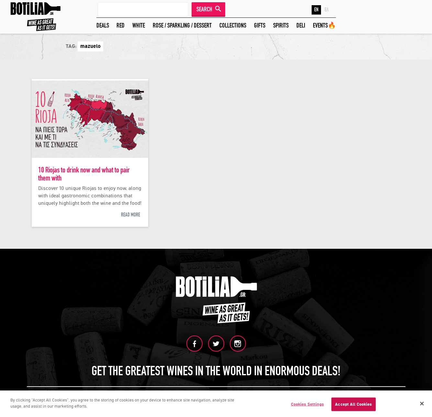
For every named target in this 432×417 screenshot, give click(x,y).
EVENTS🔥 (324, 25)
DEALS (102, 25)
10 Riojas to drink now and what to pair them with (84, 174)
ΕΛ (327, 10)
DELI (300, 25)
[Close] (422, 404)
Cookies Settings (307, 404)
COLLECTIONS (232, 25)
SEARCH (204, 9)
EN (316, 10)
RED (120, 25)
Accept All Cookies (353, 404)
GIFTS (259, 25)
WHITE (138, 25)
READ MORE (130, 215)
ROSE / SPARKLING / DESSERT (182, 25)
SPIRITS (281, 25)
